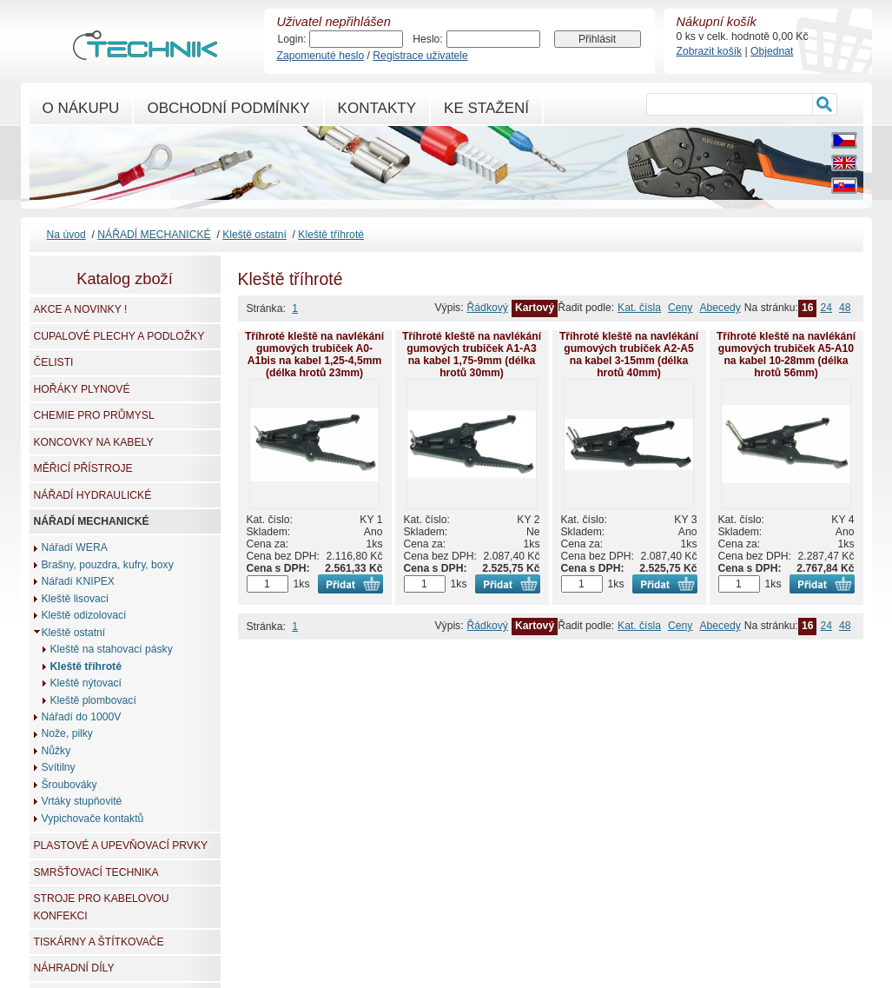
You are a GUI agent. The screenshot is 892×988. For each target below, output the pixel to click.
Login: (292, 39)
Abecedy (719, 308)
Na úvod (66, 235)
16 (808, 308)
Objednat (771, 51)
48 (845, 308)
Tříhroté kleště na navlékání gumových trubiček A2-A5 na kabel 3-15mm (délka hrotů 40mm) (628, 354)
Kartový (534, 308)
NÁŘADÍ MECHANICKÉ (153, 235)
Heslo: (427, 39)
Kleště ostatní (254, 235)
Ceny (680, 308)
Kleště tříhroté (331, 235)
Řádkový (487, 308)
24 (826, 308)
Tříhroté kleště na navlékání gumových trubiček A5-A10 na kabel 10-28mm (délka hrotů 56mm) (786, 354)
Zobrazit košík (710, 51)
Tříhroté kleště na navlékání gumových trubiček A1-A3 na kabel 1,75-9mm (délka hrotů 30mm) (471, 354)
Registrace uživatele (420, 56)
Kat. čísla (639, 308)
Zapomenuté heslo (321, 56)
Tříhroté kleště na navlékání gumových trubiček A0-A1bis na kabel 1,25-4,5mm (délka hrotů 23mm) (314, 354)
